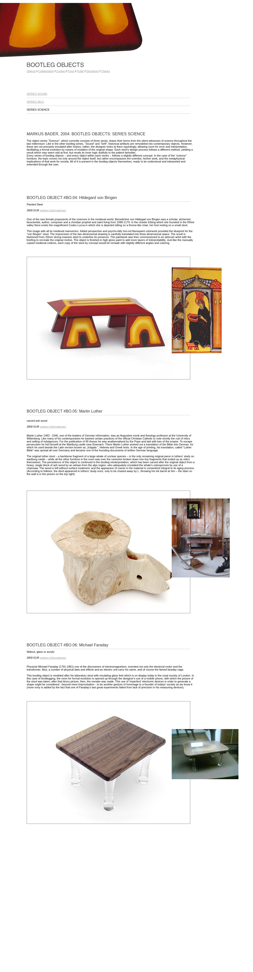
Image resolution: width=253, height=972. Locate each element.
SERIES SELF (35, 101)
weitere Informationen (53, 210)
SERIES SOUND (37, 93)
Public (80, 71)
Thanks (105, 71)
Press (71, 71)
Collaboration (46, 71)
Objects (31, 71)
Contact (60, 71)
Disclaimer (92, 71)
